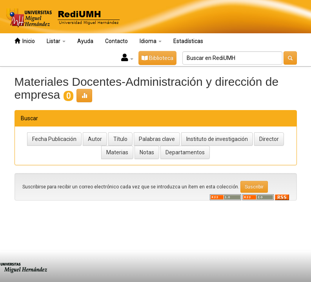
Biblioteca (157, 58)
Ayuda (85, 41)
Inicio (25, 41)
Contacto (116, 41)
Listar (56, 41)
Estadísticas (188, 41)
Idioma (151, 41)
